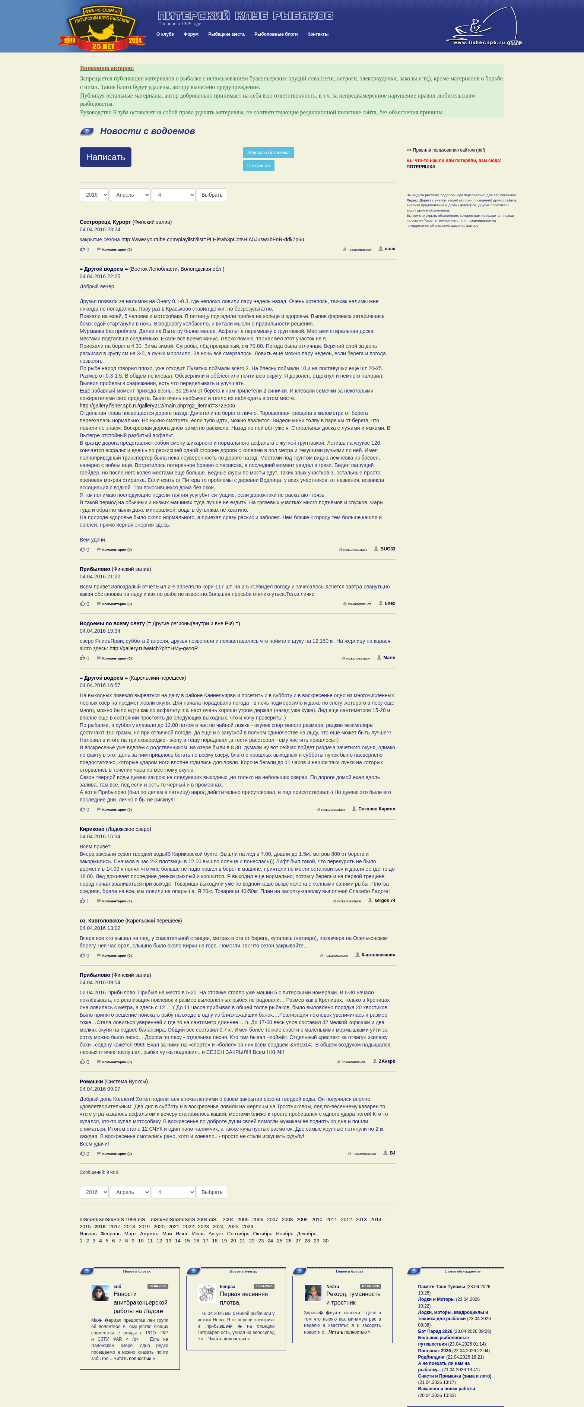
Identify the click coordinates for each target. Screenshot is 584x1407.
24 (270, 1241)
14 (178, 1241)
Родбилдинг (431, 1357)
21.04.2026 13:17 (437, 1382)
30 (325, 1241)
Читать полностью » (134, 1358)
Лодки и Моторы (436, 1299)
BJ (389, 1153)
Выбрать (211, 195)
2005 (243, 1219)
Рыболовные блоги (276, 34)
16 (196, 1241)
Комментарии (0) (114, 249)
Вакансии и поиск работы (446, 1388)
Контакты (318, 34)
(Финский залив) (126, 222)
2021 (174, 1226)
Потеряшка (258, 165)
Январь (88, 1233)
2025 (233, 1226)
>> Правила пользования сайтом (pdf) (446, 150)
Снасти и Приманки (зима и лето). (455, 1376)
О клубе (165, 34)
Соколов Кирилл (373, 809)
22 (252, 1241)
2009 (302, 1219)
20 (233, 1241)
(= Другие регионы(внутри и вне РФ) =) (160, 623)
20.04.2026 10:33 (437, 1395)
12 (159, 1241)
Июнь (182, 1233)
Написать (105, 157)
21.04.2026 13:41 (461, 1369)
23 (261, 1241)
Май (167, 1233)
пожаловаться (357, 249)
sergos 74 (381, 900)
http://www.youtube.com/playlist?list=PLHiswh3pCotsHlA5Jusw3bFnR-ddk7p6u (212, 239)
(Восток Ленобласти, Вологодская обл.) (152, 269)
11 (150, 1241)
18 (215, 1241)
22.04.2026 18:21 (465, 1357)
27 (298, 1241)
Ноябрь (284, 1233)
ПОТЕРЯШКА (421, 166)
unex (386, 603)
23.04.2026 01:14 (467, 1344)
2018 (129, 1226)
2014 (376, 1219)
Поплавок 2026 (434, 1350)
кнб (117, 1286)
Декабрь (306, 1233)
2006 (257, 1219)
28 (307, 1241)
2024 (218, 1226)
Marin (386, 657)
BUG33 (384, 549)
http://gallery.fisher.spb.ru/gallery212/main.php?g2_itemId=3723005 (157, 406)
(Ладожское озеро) (115, 829)
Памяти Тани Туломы (442, 1286)
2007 (272, 1219)
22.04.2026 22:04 (471, 1350)
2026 (247, 1226)
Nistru (332, 1286)
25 (279, 1241)
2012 (346, 1219)
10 (141, 1241)
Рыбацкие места (226, 34)
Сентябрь (238, 1233)
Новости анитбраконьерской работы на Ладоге (141, 1302)
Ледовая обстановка (268, 152)
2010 (317, 1219)
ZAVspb (383, 1061)
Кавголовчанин (375, 954)
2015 (85, 1226)
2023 (203, 1226)
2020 (159, 1226)
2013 (361, 1219)
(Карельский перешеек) (133, 678)
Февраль (111, 1233)
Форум (191, 34)
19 (224, 1241)
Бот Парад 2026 (435, 1331)
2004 (228, 1219)
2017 (114, 1226)
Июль (198, 1233)
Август (216, 1233)
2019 (144, 1226)
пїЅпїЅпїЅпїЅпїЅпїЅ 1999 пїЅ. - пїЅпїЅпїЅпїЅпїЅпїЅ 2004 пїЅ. (149, 1219)
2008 (287, 1219)
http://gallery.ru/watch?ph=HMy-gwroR (154, 648)
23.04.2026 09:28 (472, 1331)
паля (387, 248)
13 (168, 1241)
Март (130, 1233)
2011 (331, 1219)
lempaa (227, 1286)
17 (206, 1241)
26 (289, 1241)
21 (242, 1241)
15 (187, 1241)
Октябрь (263, 1233)
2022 (188, 1226)
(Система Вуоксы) (114, 1081)
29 (317, 1241)
